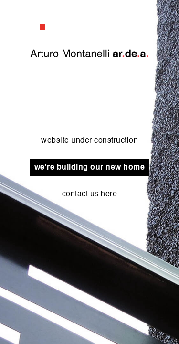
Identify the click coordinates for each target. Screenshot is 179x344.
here (109, 194)
